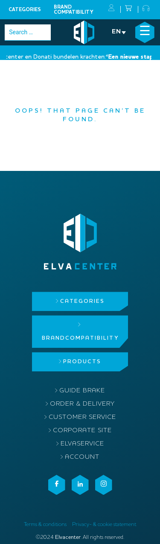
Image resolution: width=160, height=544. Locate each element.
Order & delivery (82, 404)
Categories (25, 9)
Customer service (82, 417)
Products (82, 362)
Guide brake (82, 391)
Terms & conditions (45, 524)
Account (82, 457)
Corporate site (82, 430)
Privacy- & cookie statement (104, 524)
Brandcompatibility (73, 10)
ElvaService (82, 444)
